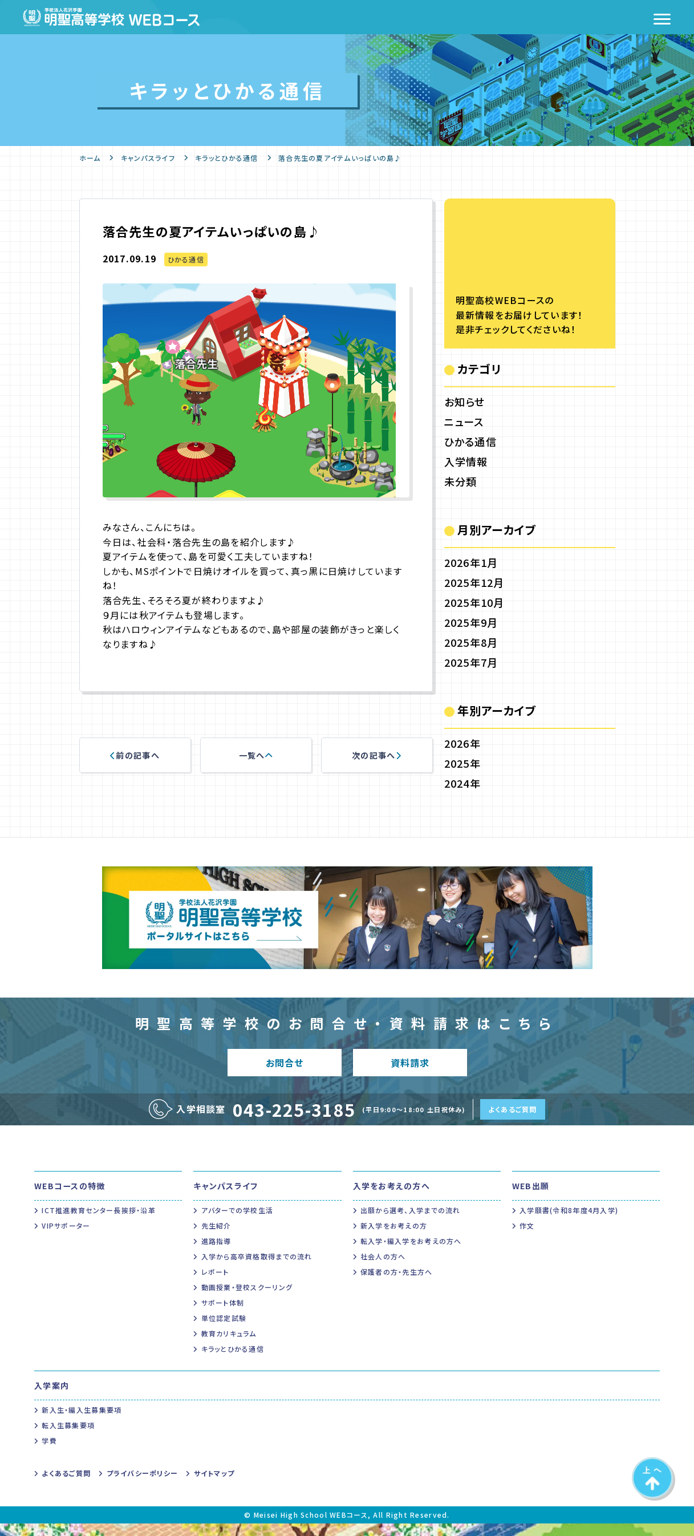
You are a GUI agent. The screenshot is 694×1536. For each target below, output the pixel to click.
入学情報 (466, 461)
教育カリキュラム (229, 1346)
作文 (527, 1238)
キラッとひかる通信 (226, 158)
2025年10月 (474, 602)
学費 (49, 1453)
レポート (215, 1284)
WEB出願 (530, 1198)
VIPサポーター (66, 1238)
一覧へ (256, 755)
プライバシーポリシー (142, 1485)
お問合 (284, 1068)
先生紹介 (216, 1238)
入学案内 (51, 1398)
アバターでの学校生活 (237, 1222)
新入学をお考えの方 (394, 1238)
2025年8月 (471, 642)
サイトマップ (214, 1485)
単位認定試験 (224, 1330)
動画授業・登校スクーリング (247, 1299)
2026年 (462, 743)
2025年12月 (474, 582)
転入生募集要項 (68, 1437)
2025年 (462, 763)
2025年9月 (471, 622)
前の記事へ (135, 755)
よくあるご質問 (512, 1121)
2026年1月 (471, 562)
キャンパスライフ (148, 158)
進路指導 (216, 1253)
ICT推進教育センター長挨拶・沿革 (99, 1222)
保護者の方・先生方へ (396, 1284)
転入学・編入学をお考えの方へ (411, 1253)
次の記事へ (376, 755)
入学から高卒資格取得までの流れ (256, 1269)
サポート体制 (223, 1315)
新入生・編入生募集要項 (81, 1422)
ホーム (90, 158)
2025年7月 (471, 662)
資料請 (409, 1068)
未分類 (460, 481)
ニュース (464, 421)
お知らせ (464, 401)
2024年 (462, 783)
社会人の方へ (383, 1269)
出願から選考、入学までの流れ (410, 1222)
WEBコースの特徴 (69, 1198)
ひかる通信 (186, 259)
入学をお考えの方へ (392, 1198)
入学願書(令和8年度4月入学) (569, 1222)
